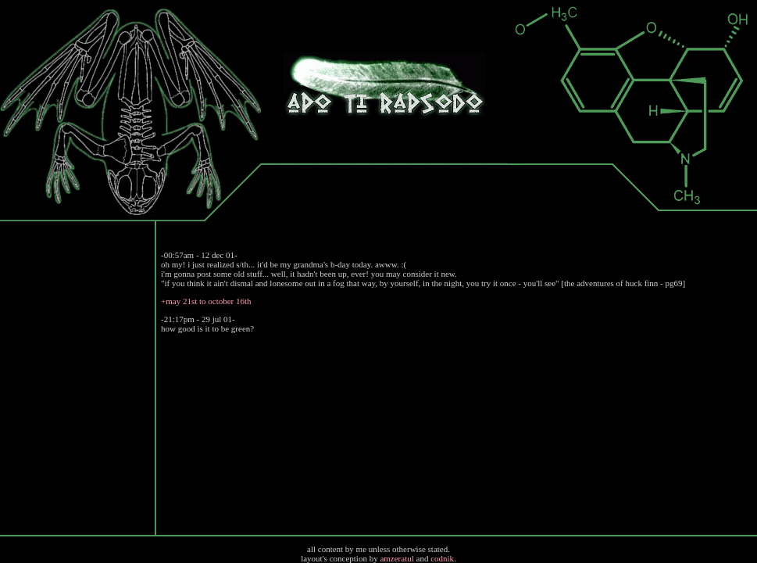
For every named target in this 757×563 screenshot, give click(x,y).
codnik (442, 558)
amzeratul (396, 558)
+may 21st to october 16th (206, 301)
